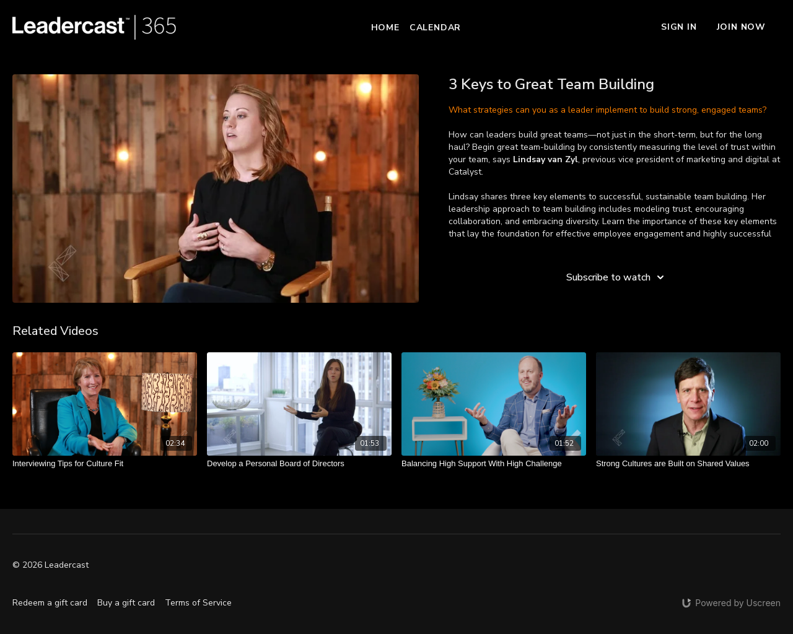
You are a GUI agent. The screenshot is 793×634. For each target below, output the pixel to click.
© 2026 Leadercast (50, 565)
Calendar (435, 27)
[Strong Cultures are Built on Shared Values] (688, 464)
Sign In (679, 27)
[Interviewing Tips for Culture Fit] (104, 464)
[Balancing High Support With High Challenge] (493, 464)
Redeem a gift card (49, 603)
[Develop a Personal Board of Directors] (299, 464)
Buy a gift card (126, 603)
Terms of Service (198, 603)
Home (385, 27)
